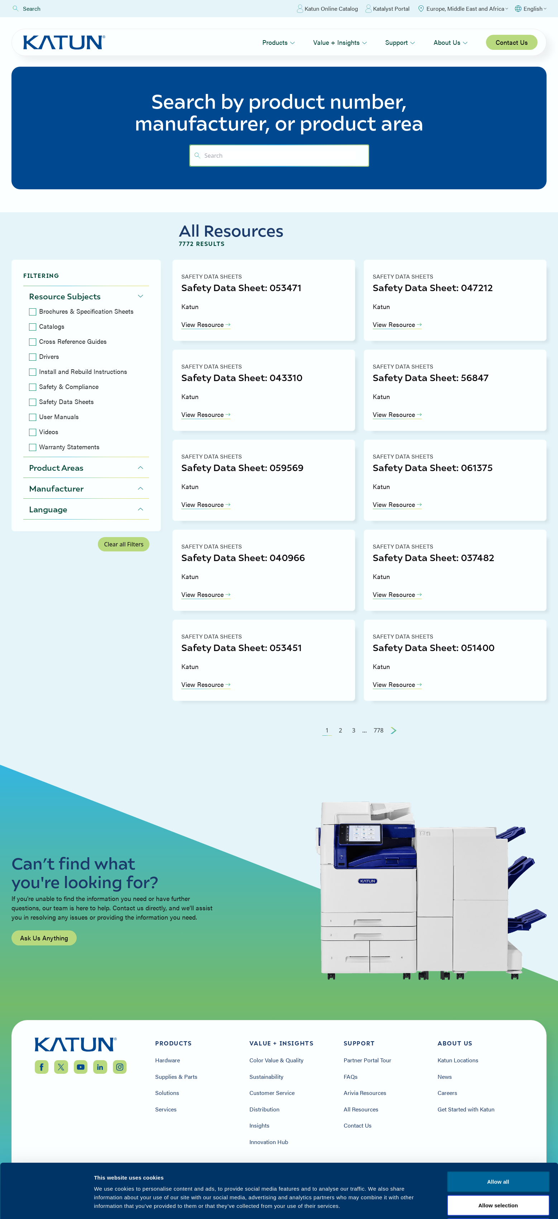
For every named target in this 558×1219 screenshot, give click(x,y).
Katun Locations (458, 1060)
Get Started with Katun (466, 1109)
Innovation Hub (268, 1142)
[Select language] (530, 8)
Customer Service (272, 1093)
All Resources (361, 1109)
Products (278, 42)
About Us (451, 42)
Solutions (167, 1093)
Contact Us (512, 42)
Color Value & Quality (276, 1060)
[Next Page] (393, 730)
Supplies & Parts (176, 1077)
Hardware (167, 1060)
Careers (447, 1093)
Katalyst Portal (387, 8)
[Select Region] (462, 8)
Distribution (264, 1109)
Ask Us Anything (44, 952)
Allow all (498, 1168)
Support (400, 42)
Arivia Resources (365, 1093)
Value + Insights (340, 42)
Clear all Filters (123, 544)
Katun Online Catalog (327, 8)
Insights (259, 1125)
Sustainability (266, 1077)
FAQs (351, 1077)
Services (166, 1109)
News (445, 1077)
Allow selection (498, 1192)
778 (378, 730)
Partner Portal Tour (367, 1060)
